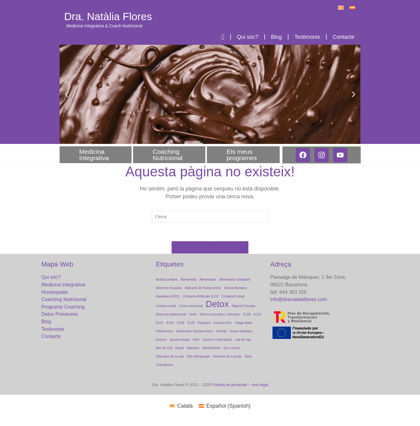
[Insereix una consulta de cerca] (210, 217)
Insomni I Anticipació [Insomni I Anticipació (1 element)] (217, 339)
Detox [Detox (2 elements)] (217, 304)
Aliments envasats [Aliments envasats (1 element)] (169, 288)
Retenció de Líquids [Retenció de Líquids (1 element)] (227, 356)
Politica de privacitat (229, 384)
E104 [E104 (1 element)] (247, 314)
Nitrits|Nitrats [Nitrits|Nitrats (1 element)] (211, 348)
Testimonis (307, 37)
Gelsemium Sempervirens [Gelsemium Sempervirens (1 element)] (194, 331)
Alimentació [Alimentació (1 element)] (208, 279)
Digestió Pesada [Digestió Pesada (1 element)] (243, 306)
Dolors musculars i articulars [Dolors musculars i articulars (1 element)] (220, 314)
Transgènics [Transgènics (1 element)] (164, 365)
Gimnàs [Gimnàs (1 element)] (221, 331)
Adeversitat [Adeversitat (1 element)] (188, 279)
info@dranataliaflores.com (298, 299)
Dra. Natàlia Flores (108, 16)
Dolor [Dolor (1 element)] (193, 314)
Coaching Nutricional (169, 154)
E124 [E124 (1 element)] (170, 322)
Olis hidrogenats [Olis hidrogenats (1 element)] (198, 356)
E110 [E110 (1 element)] (257, 314)
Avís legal (259, 384)
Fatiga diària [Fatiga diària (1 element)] (244, 322)
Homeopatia (55, 292)
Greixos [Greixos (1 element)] (161, 339)
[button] (66, 94)
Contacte (343, 37)
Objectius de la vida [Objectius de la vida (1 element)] (170, 356)
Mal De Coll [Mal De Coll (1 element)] (164, 348)
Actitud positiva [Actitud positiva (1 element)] (167, 279)
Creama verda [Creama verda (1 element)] (166, 306)
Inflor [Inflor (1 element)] (196, 339)
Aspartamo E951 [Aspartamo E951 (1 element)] (168, 296)
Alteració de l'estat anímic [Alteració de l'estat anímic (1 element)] (203, 288)
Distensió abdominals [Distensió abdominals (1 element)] (171, 314)
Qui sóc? (247, 37)
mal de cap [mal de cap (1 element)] (243, 339)
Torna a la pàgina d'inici (210, 247)
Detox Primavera (60, 314)
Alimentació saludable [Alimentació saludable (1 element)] (234, 279)
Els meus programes (243, 154)
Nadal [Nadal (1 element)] (180, 348)
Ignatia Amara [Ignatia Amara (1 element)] (180, 339)
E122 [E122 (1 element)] (159, 322)
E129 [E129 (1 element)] (191, 322)
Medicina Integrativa (95, 154)
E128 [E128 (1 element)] (180, 322)
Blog (276, 37)
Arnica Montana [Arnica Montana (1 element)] (235, 288)
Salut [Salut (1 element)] (248, 356)
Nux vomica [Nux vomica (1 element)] (232, 348)
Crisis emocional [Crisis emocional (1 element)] (191, 306)
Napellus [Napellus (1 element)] (193, 348)
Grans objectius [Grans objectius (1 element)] (241, 331)
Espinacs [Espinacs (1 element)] (204, 322)
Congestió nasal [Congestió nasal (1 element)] (232, 296)
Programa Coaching (63, 306)
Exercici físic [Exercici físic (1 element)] (223, 322)
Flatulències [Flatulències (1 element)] (164, 331)
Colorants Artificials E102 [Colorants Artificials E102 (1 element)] (200, 296)
